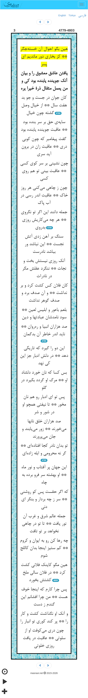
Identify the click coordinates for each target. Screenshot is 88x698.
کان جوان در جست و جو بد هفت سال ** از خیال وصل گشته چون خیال (44, 105)
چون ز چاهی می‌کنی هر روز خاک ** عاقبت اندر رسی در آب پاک (44, 195)
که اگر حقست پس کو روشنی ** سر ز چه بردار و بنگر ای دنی (44, 499)
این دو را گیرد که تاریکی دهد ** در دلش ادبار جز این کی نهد (44, 356)
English (62, 15)
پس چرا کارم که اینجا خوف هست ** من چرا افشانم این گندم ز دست (44, 597)
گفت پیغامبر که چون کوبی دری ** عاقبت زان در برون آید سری (44, 147)
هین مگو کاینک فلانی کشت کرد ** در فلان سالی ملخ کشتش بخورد (44, 572)
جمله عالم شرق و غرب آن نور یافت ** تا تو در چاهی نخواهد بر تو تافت (44, 524)
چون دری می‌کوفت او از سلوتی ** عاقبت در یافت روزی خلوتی (44, 638)
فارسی (82, 16)
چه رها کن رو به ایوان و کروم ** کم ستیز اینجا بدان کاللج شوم (44, 548)
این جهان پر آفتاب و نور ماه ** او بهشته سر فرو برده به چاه (44, 475)
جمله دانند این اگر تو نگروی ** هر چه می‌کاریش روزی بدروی (44, 220)
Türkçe (72, 15)
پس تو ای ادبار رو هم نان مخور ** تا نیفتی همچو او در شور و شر (44, 404)
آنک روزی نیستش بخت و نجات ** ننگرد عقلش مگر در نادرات (44, 268)
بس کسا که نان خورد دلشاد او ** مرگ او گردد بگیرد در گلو (44, 380)
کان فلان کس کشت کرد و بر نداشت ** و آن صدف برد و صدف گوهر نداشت (44, 293)
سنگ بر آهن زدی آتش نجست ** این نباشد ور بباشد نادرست (44, 244)
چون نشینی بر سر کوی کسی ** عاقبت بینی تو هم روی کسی (44, 171)
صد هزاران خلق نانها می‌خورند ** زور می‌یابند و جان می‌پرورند (44, 429)
